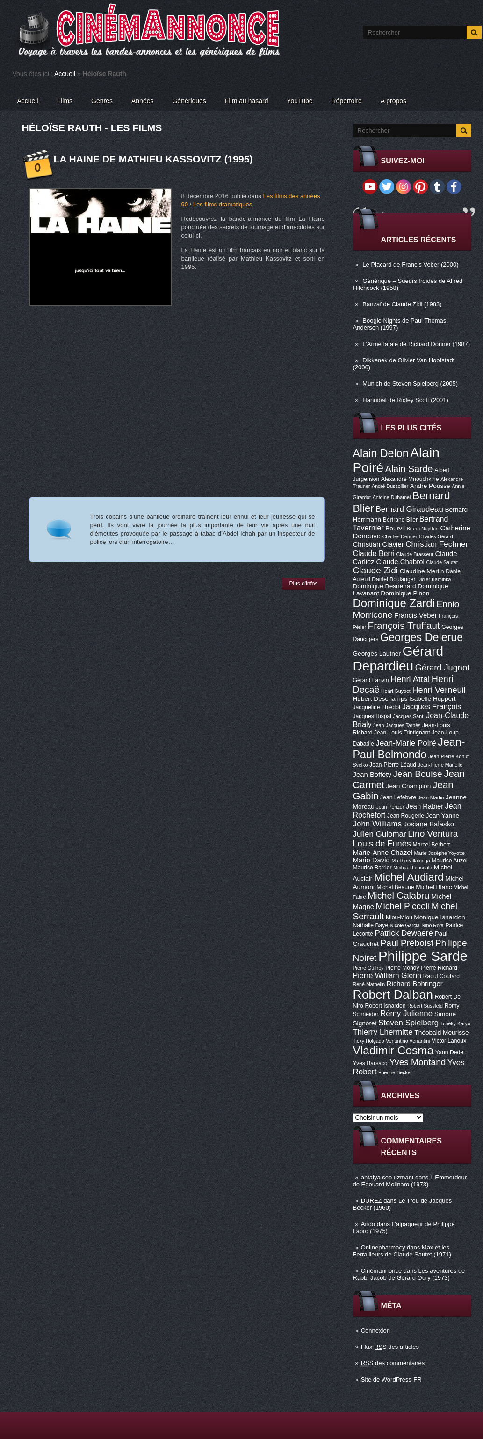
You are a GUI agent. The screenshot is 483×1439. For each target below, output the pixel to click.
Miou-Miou (399, 917)
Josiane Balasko (429, 824)
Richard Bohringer (415, 984)
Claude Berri (374, 553)
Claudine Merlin (422, 571)
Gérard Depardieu (398, 658)
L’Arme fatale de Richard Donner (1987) (416, 343)
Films (64, 101)
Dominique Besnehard (384, 586)
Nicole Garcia (405, 925)
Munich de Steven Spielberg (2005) (410, 383)
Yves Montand (417, 1062)
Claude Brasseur (414, 554)
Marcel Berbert (431, 844)
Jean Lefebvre (398, 797)
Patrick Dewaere (404, 933)
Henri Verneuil (438, 690)
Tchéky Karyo (455, 1023)
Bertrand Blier (400, 519)
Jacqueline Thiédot (377, 707)
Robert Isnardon (385, 1005)
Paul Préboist (407, 943)
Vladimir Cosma (393, 1050)
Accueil (64, 74)
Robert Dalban (393, 995)
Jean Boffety (372, 774)
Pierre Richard (439, 968)
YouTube (299, 101)
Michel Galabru (398, 895)
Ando (368, 1223)
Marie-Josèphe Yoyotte (439, 853)
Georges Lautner (377, 653)
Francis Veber (415, 615)
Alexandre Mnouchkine (410, 479)
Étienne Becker (395, 1072)
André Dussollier (390, 486)
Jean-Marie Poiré (405, 743)
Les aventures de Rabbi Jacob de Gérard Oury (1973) (409, 1274)
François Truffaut (404, 625)
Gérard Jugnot (442, 667)
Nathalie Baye (371, 925)
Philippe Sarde (423, 956)
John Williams (377, 823)
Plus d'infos (303, 583)
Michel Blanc (434, 886)
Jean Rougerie (405, 815)
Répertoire (346, 101)
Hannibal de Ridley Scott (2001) (405, 399)
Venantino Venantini (408, 1041)
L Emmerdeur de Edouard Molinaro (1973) (410, 1181)
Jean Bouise (417, 774)
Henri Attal (410, 679)
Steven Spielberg (408, 1022)
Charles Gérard (436, 536)
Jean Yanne (443, 815)
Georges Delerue (421, 637)
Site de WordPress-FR (391, 1379)
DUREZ (371, 1200)
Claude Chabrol (400, 561)
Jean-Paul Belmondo (409, 748)
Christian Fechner (436, 544)
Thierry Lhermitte (383, 1032)
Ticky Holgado (368, 1041)
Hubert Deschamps (380, 698)
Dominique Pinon (405, 593)
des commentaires (393, 1363)
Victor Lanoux (449, 1040)
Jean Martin (431, 797)
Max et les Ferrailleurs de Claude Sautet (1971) (402, 1251)
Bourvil (395, 528)
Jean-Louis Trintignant (402, 732)
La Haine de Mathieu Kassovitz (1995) (153, 159)
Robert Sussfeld (425, 1006)
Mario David (371, 860)
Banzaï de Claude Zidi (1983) (401, 304)
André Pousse (430, 485)
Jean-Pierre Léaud (392, 765)
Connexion (375, 1330)
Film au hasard (246, 101)
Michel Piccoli (403, 906)
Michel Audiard (409, 877)
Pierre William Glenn (387, 975)
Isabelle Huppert (432, 698)
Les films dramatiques (222, 204)
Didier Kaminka (434, 579)
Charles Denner (400, 536)
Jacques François (431, 706)
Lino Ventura (433, 834)
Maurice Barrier (372, 867)
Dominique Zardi (394, 603)
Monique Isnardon (439, 917)
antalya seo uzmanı (387, 1177)
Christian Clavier (378, 544)
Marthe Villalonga (410, 860)
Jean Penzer (390, 807)
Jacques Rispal (372, 716)
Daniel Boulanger (393, 579)
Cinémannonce (381, 1270)
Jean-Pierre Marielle (440, 765)
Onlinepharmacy (383, 1247)
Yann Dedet (450, 1052)
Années (142, 101)
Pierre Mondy (402, 968)
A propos (393, 101)
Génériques (189, 101)
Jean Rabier (424, 806)
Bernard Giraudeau (409, 509)
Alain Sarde (409, 469)
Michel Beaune (395, 887)
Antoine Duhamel (392, 497)
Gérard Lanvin (371, 680)
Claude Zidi (375, 570)
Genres (102, 101)
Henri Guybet (396, 691)
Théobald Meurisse (441, 1032)
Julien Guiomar (379, 834)
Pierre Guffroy (368, 968)
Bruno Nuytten (423, 528)
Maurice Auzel (449, 860)
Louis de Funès (382, 843)
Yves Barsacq (370, 1063)
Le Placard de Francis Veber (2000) (410, 264)
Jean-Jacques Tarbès (396, 725)
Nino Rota (432, 925)
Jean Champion (408, 786)
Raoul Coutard (441, 976)
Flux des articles (390, 1346)
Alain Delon (381, 453)
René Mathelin (369, 984)
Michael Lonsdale (412, 867)
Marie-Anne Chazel (382, 852)
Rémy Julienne (406, 1013)
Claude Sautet (442, 562)
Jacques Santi (409, 716)
